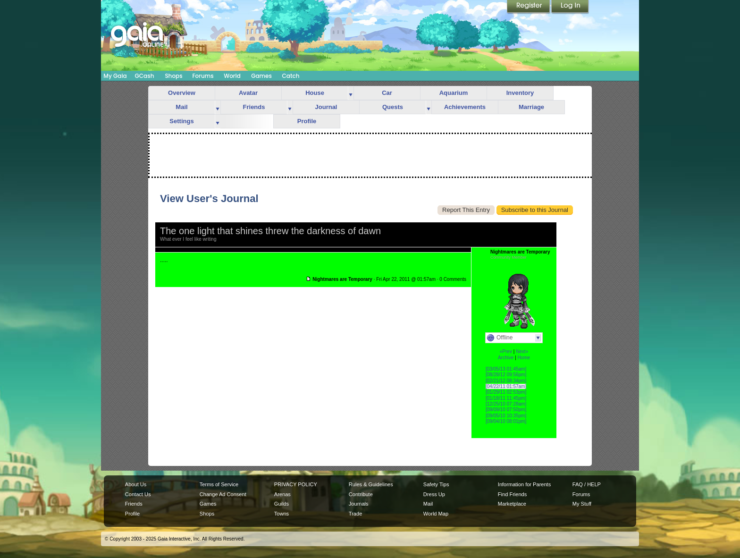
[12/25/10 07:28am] (506, 403)
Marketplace (512, 504)
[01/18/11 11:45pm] (506, 398)
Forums (202, 76)
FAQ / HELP (586, 484)
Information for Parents (524, 484)
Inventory (520, 92)
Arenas (282, 494)
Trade (355, 513)
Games (261, 76)
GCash (144, 76)
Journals (359, 504)
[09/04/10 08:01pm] (506, 421)
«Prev (506, 351)
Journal (326, 106)
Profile (306, 121)
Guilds (281, 504)
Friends (254, 106)
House (314, 92)
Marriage (531, 106)
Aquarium (453, 92)
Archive (505, 357)
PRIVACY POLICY (295, 484)
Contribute (361, 494)
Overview (181, 92)
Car (387, 92)
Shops (173, 76)
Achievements (465, 106)
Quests (392, 106)
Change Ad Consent (223, 494)
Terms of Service (219, 484)
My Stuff (581, 504)
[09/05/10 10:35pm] (506, 415)
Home (523, 357)
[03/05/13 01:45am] (506, 369)
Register (529, 7)
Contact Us (138, 494)
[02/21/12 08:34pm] (506, 380)
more (350, 93)
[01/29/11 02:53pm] (506, 392)
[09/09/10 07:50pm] (506, 409)
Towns (281, 513)
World (232, 76)
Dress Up (434, 494)
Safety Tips (436, 484)
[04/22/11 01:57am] (506, 386)
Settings (181, 121)
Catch (291, 76)
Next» (522, 351)
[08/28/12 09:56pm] (506, 374)
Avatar (248, 92)
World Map (435, 513)
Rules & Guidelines (371, 484)
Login (570, 7)
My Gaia (114, 76)
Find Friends (512, 494)
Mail (181, 106)
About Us (135, 484)
